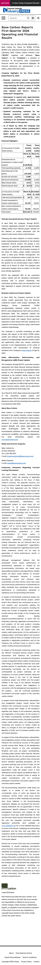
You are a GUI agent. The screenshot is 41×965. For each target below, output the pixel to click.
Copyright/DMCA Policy (10, 962)
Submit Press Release (12, 957)
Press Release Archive (24, 953)
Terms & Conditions (29, 957)
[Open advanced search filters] (32, 18)
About (11, 953)
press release (27, 350)
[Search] (17, 18)
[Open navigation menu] (3, 18)
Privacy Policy (26, 962)
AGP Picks (5, 3)
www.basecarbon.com (10, 440)
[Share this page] (38, 18)
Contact (36, 962)
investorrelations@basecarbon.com (20, 456)
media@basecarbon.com (16, 463)
